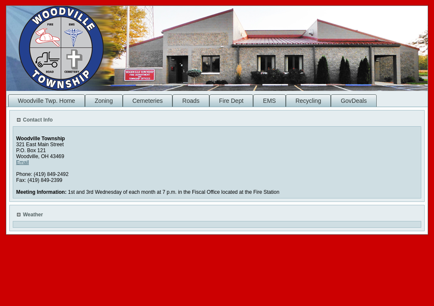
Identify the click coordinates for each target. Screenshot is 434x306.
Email (22, 162)
